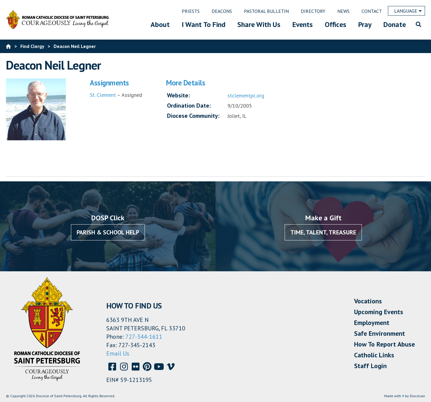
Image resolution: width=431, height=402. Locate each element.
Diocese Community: (193, 116)
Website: (178, 95)
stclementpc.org (245, 95)
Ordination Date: (189, 105)
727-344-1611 (143, 337)
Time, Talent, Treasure (323, 232)
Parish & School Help (108, 232)
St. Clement (103, 94)
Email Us (117, 353)
